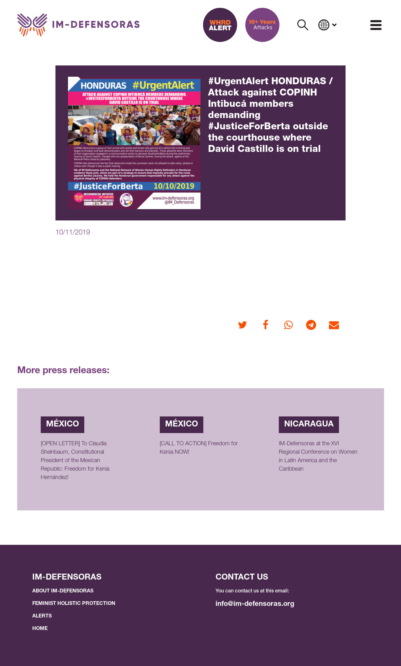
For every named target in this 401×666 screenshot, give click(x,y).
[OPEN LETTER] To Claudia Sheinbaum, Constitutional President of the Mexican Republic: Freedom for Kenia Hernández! (75, 461)
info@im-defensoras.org (255, 604)
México (62, 425)
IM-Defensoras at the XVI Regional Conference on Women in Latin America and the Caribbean (318, 456)
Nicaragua (309, 425)
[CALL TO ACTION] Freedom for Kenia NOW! (199, 448)
